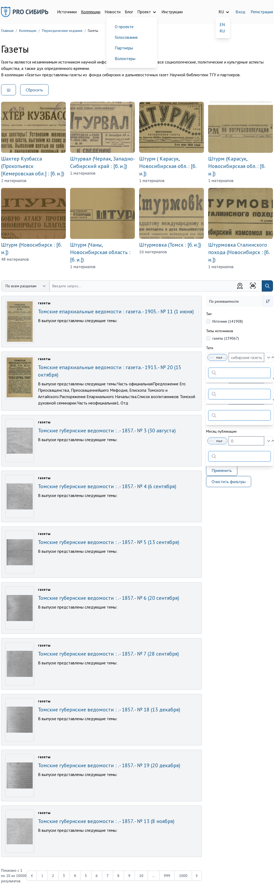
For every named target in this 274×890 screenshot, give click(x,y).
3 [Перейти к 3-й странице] (64, 875)
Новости (113, 11)
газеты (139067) (225, 338)
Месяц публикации (221, 431)
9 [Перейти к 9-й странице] (129, 875)
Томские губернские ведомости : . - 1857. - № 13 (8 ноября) (106, 821)
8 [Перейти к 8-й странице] (118, 875)
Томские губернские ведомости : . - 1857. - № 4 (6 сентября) (107, 486)
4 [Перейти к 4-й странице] (75, 875)
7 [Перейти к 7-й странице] (107, 875)
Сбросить (34, 89)
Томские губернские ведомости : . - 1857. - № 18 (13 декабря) (109, 709)
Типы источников (219, 330)
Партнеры (124, 47)
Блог (129, 11)
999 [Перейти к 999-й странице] (167, 875)
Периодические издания (62, 30)
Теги (209, 347)
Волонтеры (125, 58)
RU (222, 30)
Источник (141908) (227, 321)
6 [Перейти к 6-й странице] (97, 875)
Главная (7, 30)
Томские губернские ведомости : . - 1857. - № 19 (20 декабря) (109, 765)
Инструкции (172, 11)
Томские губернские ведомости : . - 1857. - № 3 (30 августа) (107, 430)
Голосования (126, 37)
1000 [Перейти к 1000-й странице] (183, 875)
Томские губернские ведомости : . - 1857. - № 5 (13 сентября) (108, 542)
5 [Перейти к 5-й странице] (86, 875)
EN (222, 24)
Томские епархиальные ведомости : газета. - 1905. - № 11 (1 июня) (116, 311)
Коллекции (90, 11)
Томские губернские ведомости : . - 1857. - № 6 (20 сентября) (108, 597)
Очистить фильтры (229, 481)
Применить (222, 470)
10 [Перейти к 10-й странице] (141, 875)
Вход (240, 11)
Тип (209, 313)
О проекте (124, 26)
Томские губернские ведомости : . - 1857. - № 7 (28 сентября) (108, 653)
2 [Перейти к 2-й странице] (53, 875)
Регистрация (262, 11)
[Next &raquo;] (197, 876)
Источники (67, 11)
